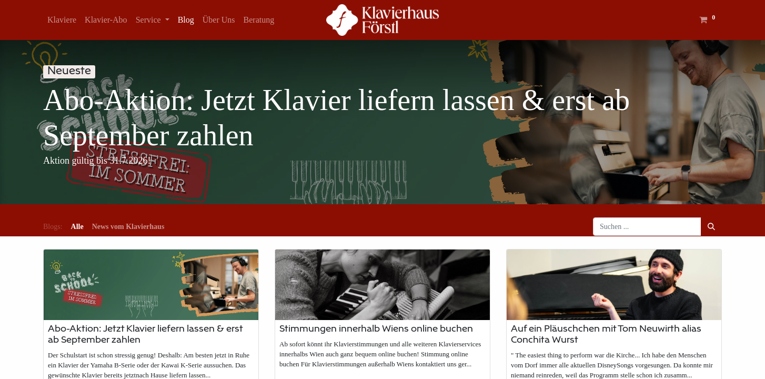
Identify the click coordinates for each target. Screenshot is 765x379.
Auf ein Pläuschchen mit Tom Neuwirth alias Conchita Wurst (606, 335)
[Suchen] (711, 226)
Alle (77, 227)
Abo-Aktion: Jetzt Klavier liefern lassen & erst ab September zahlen (145, 335)
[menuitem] (61, 20)
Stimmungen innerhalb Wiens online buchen (376, 329)
